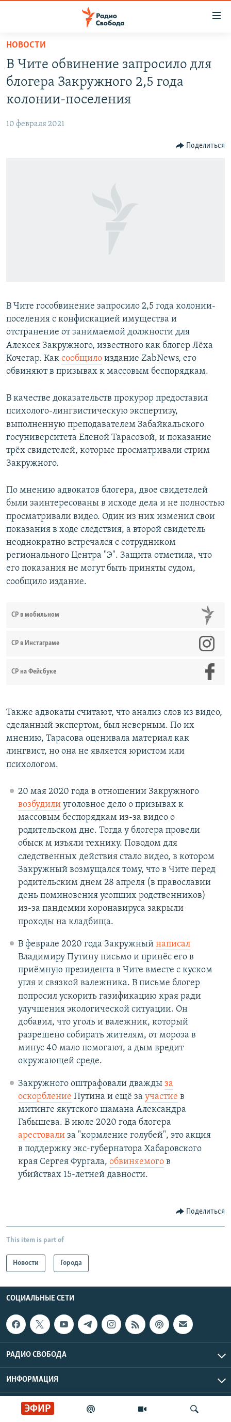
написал (173, 944)
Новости (26, 45)
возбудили (39, 804)
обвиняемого (136, 1162)
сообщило (81, 358)
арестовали (41, 1135)
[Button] (200, 145)
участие (161, 1097)
